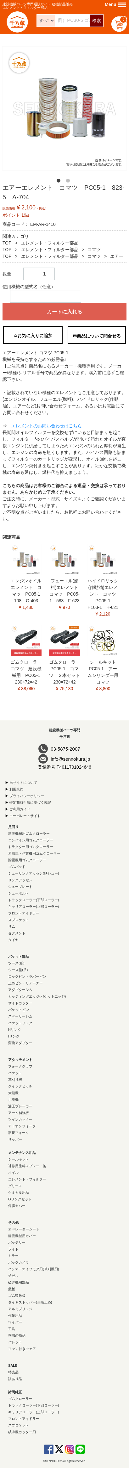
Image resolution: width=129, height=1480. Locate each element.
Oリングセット (20, 1199)
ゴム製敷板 (16, 1295)
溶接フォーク (18, 1133)
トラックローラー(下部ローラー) (33, 900)
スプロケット (18, 920)
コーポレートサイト (25, 816)
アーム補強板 (18, 1113)
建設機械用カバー (22, 1236)
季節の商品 (16, 1335)
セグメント (16, 933)
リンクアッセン (20, 880)
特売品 (13, 1372)
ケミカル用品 (18, 1192)
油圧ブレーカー (20, 1106)
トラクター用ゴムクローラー (30, 847)
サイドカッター (20, 1003)
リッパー (15, 1139)
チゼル (13, 1276)
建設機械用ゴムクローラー (29, 833)
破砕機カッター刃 (22, 1432)
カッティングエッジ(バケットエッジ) (37, 996)
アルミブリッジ (20, 1309)
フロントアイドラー (23, 913)
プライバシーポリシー (26, 796)
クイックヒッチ (20, 1086)
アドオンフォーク (22, 1126)
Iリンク (14, 1036)
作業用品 (15, 1315)
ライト (13, 1249)
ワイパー (15, 1322)
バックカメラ (18, 1262)
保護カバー (16, 1206)
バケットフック (20, 1023)
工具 (11, 1329)
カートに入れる (64, 311)
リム (11, 926)
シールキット (18, 1159)
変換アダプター (20, 1043)
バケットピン (18, 1010)
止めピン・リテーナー (25, 983)
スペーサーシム (20, 1016)
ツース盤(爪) (18, 970)
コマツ (94, 249)
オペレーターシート (23, 1229)
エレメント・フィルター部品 (49, 242)
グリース (15, 1186)
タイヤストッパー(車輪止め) (30, 1302)
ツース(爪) (16, 963)
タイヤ (13, 940)
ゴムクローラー (20, 1399)
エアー (116, 256)
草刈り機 (15, 1079)
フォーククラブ (20, 1066)
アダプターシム (20, 990)
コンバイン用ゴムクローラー (30, 840)
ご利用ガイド (19, 809)
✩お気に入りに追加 (33, 335)
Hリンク (14, 1029)
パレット (15, 1342)
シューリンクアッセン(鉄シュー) (33, 873)
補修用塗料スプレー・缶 (27, 1166)
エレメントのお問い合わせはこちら (46, 425)
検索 (96, 20)
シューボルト (18, 893)
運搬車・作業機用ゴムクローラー (34, 853)
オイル (13, 1172)
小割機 (13, 1099)
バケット (15, 1073)
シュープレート (20, 887)
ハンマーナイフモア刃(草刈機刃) (33, 1269)
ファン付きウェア (22, 1349)
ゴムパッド (16, 867)
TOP (7, 242)
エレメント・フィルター (27, 1179)
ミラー (13, 1256)
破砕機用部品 (18, 1282)
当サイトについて (23, 782)
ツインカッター (20, 1119)
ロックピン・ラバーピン (27, 976)
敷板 (11, 1289)
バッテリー (16, 1242)
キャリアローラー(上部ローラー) (33, 906)
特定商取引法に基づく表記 (30, 802)
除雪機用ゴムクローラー (27, 860)
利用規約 (16, 789)
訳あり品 (15, 1379)
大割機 (13, 1093)
